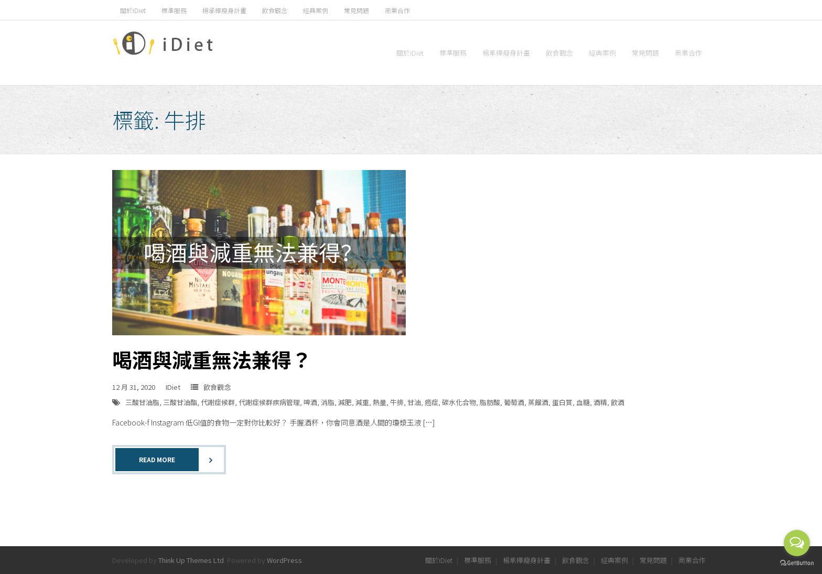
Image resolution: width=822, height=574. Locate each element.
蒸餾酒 (538, 402)
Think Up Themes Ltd (191, 560)
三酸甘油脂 (142, 402)
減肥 (345, 402)
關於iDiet (133, 10)
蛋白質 (562, 402)
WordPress (284, 560)
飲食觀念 (274, 10)
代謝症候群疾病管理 (269, 402)
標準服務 (174, 10)
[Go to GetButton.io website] (797, 563)
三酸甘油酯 (180, 402)
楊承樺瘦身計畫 (224, 10)
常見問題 (356, 10)
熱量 (379, 402)
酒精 (600, 402)
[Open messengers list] (797, 543)
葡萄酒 (514, 402)
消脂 (327, 402)
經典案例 (315, 10)
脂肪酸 (490, 402)
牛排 (397, 402)
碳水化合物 (459, 402)
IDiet (173, 387)
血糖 (583, 402)
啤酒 (310, 402)
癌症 (431, 402)
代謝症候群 (218, 402)
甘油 (414, 402)
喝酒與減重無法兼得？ (211, 359)
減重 (362, 402)
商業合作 (397, 10)
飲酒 (617, 402)
